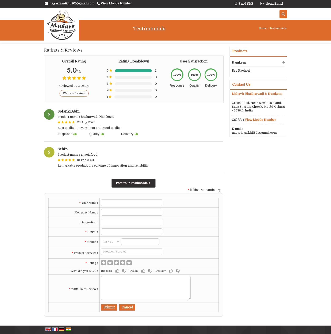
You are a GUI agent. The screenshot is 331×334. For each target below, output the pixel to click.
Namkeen (239, 62)
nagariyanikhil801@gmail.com (71, 3)
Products (239, 51)
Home (263, 28)
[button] (116, 3)
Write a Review (74, 93)
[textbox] (132, 251)
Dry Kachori (241, 70)
